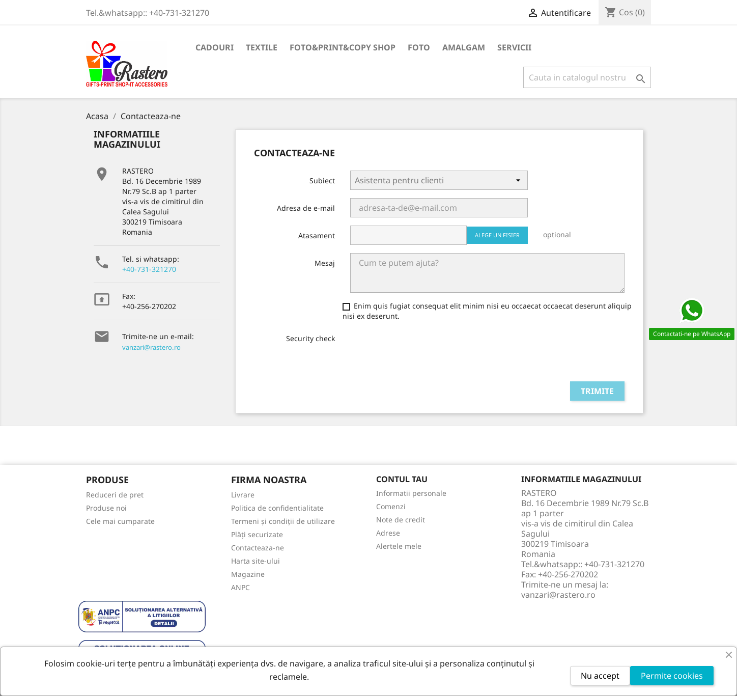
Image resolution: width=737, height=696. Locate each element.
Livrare (242, 494)
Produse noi (106, 508)
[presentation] (427, 353)
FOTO (419, 47)
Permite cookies (672, 675)
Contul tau (402, 479)
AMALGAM (463, 47)
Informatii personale (411, 493)
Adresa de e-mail (306, 208)
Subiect (322, 180)
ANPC (240, 587)
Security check (310, 338)
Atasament (316, 235)
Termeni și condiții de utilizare (283, 521)
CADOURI (214, 47)
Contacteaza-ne (257, 547)
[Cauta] (587, 77)
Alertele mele (398, 546)
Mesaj (325, 263)
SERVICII (514, 47)
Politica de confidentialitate (277, 508)
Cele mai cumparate (120, 521)
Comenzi (391, 506)
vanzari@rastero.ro (151, 347)
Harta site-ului (255, 561)
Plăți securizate (257, 534)
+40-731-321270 (149, 269)
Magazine (248, 574)
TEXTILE (261, 47)
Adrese (388, 533)
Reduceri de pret (115, 494)
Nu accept (600, 675)
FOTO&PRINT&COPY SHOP (342, 47)
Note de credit (400, 519)
